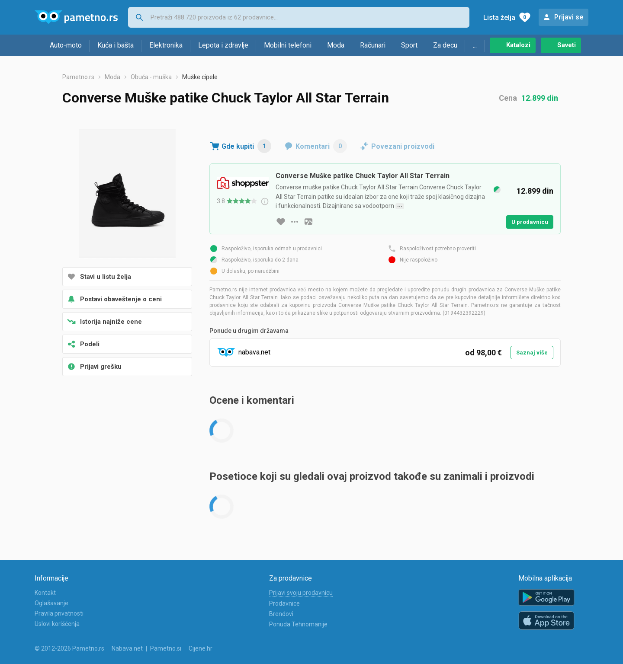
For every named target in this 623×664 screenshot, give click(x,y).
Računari (372, 45)
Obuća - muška (151, 76)
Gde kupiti (246, 146)
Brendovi (281, 613)
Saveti (566, 45)
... (475, 45)
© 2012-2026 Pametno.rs (69, 648)
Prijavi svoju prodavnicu (301, 592)
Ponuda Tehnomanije (298, 624)
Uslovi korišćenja (57, 623)
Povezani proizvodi (402, 146)
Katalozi (518, 45)
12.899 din (539, 97)
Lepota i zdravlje (223, 45)
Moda (335, 45)
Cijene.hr (200, 648)
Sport (409, 45)
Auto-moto (66, 45)
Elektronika (166, 45)
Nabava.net (127, 648)
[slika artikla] (308, 222)
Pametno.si (165, 648)
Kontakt (45, 592)
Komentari (321, 146)
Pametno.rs (78, 76)
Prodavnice (284, 603)
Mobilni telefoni (288, 45)
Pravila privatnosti (59, 613)
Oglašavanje (51, 603)
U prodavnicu (529, 222)
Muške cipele (200, 76)
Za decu (445, 45)
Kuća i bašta (115, 45)
